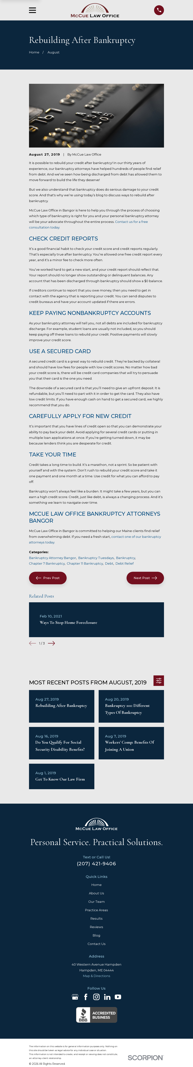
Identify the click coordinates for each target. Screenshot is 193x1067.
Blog (96, 935)
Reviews (96, 927)
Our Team (96, 902)
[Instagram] (96, 997)
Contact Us (97, 944)
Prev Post (48, 578)
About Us (96, 893)
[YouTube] (118, 997)
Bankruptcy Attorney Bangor (52, 558)
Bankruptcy (125, 558)
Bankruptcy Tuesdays (96, 558)
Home (96, 885)
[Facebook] (86, 997)
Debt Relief (125, 563)
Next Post (145, 578)
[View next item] (51, 643)
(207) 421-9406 (96, 863)
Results (96, 918)
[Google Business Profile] (75, 997)
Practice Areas (96, 910)
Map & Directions (96, 976)
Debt (109, 563)
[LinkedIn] (107, 997)
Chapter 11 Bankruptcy (85, 563)
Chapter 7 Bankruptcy (47, 563)
